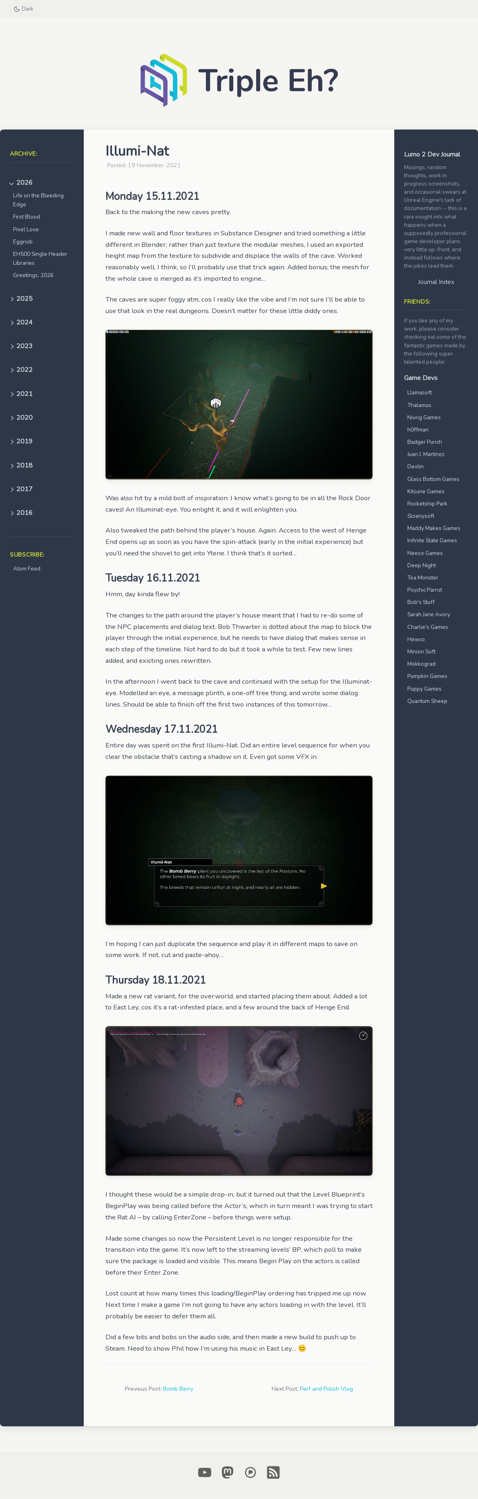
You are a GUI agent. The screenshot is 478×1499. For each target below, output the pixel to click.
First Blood (26, 217)
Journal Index (436, 282)
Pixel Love (26, 230)
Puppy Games (424, 689)
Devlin (415, 467)
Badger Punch (424, 442)
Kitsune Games (425, 492)
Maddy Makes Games (433, 528)
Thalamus (419, 405)
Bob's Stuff (421, 602)
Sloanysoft (420, 516)
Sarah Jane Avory (428, 615)
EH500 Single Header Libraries (40, 259)
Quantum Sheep (427, 701)
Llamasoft (419, 393)
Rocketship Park (427, 504)
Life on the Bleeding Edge (38, 200)
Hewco (416, 640)
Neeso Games (425, 553)
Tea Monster (422, 578)
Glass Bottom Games (433, 479)
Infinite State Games (432, 541)
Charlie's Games (427, 627)
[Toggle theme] (24, 9)
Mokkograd (421, 664)
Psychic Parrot (424, 590)
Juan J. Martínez (425, 455)
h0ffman (418, 430)
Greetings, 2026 (33, 276)
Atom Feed (26, 569)
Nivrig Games (424, 418)
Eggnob (23, 242)
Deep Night (421, 566)
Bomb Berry (178, 1389)
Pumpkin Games (427, 676)
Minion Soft (421, 652)
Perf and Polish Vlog (326, 1389)
